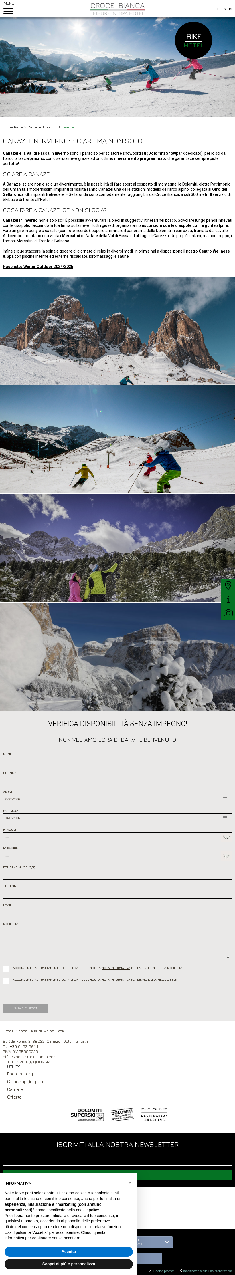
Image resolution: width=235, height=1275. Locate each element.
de (231, 9)
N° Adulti (10, 829)
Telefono (11, 886)
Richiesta (10, 924)
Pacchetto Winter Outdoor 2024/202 (37, 266)
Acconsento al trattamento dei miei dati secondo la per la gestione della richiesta (99, 967)
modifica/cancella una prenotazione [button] (206, 1271)
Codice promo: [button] (160, 1271)
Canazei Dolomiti (42, 127)
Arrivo (8, 791)
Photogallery (20, 1073)
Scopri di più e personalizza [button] (68, 1264)
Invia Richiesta (25, 1008)
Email (7, 905)
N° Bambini (11, 848)
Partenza (10, 810)
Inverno (68, 127)
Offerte (14, 1096)
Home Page (13, 127)
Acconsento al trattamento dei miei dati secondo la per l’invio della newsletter (95, 979)
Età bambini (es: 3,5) (19, 867)
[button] (146, 1258)
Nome (7, 754)
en (224, 9)
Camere (15, 1089)
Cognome (10, 772)
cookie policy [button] (87, 1210)
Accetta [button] (69, 1251)
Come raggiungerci (26, 1081)
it (217, 9)
